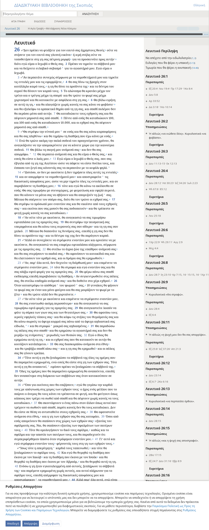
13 (54, 159)
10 (16, 141)
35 (24, 371)
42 (58, 457)
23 (19, 263)
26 (30, 285)
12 (34, 154)
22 (44, 249)
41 (25, 443)
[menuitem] (205, 14)
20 (32, 231)
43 (16, 471)
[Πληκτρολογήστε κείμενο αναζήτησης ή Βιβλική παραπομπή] (38, 13)
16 (68, 186)
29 (76, 308)
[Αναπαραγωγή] (2, 34)
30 (91, 312)
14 (19, 172)
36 (19, 385)
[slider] (104, 34)
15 (29, 177)
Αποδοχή (13, 523)
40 (61, 430)
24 (51, 267)
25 (76, 272)
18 (19, 217)
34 (19, 358)
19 (62, 222)
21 (19, 240)
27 (19, 299)
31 (114, 326)
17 (34, 204)
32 (106, 335)
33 (64, 344)
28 (23, 303)
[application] (104, 34)
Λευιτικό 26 (10, 28)
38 (16, 416)
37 (46, 403)
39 (31, 421)
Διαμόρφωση (51, 523)
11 (27, 150)
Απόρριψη (30, 523)
